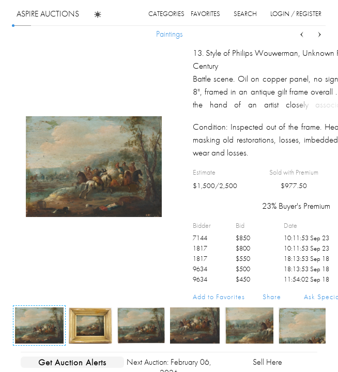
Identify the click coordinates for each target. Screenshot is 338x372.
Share (272, 296)
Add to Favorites (219, 296)
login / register (295, 13)
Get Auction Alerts (72, 362)
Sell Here (267, 362)
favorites (205, 13)
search (245, 13)
